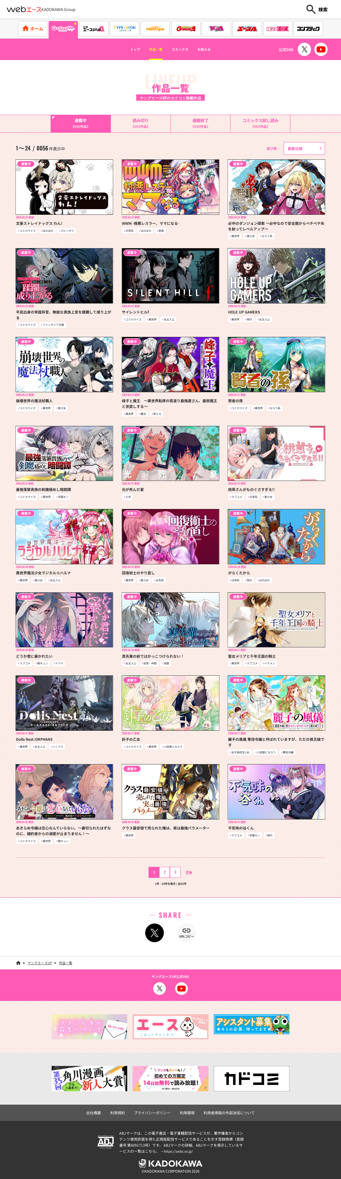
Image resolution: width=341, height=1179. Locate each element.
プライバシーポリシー (153, 1111)
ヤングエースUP (40, 961)
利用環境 (186, 1111)
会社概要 (99, 1111)
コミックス (183, 49)
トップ (122, 49)
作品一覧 (150, 49)
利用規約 (121, 1111)
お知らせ (216, 49)
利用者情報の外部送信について (225, 1111)
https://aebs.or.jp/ (179, 1149)
